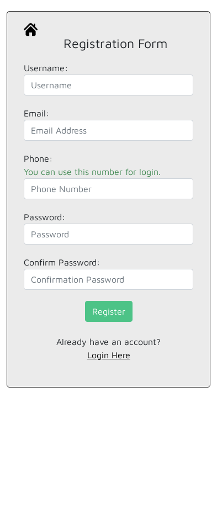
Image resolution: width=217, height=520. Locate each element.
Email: (36, 113)
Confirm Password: (62, 262)
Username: (46, 68)
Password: (44, 217)
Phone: (92, 165)
